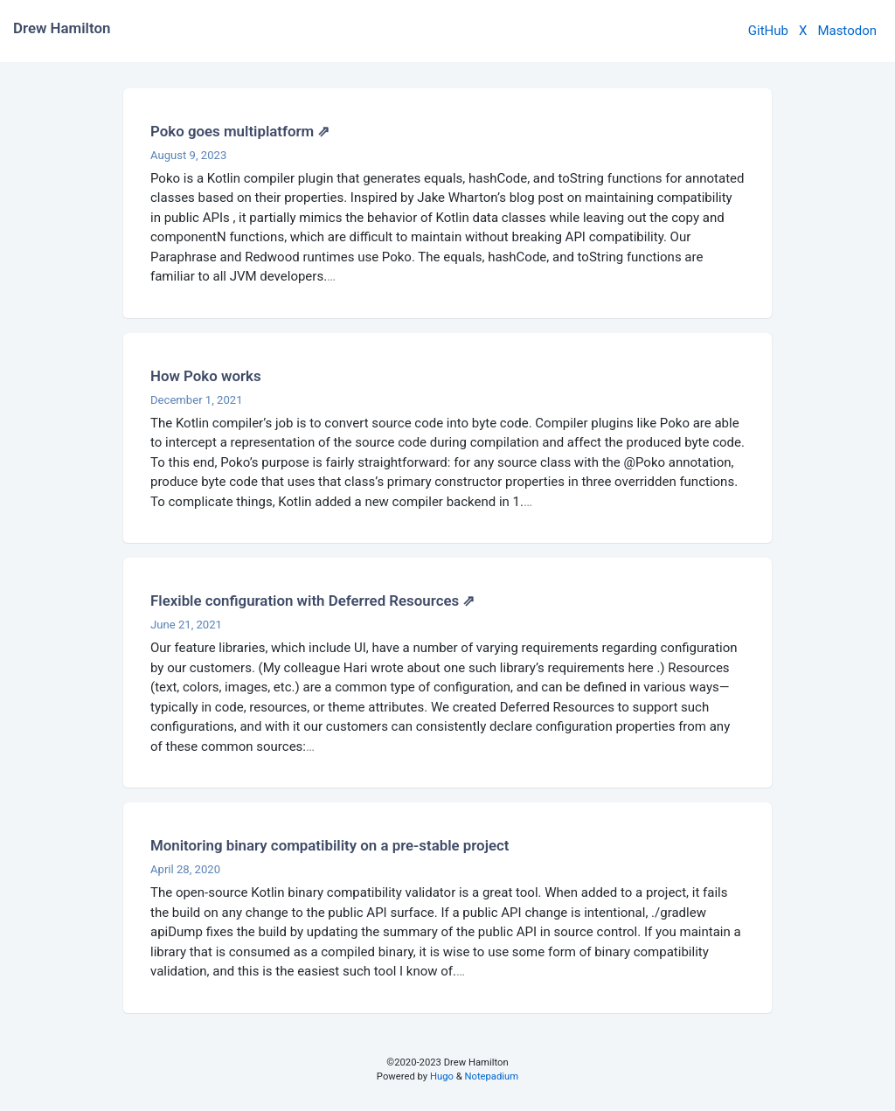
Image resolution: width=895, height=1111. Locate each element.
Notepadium (491, 1076)
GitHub (768, 30)
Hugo (442, 1076)
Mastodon (847, 30)
